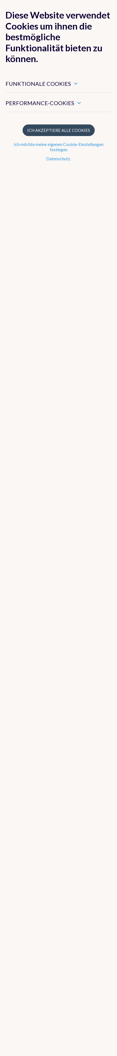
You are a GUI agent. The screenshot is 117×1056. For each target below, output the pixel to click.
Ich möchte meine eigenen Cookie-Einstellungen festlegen (59, 147)
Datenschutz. (58, 158)
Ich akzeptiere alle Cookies (58, 130)
